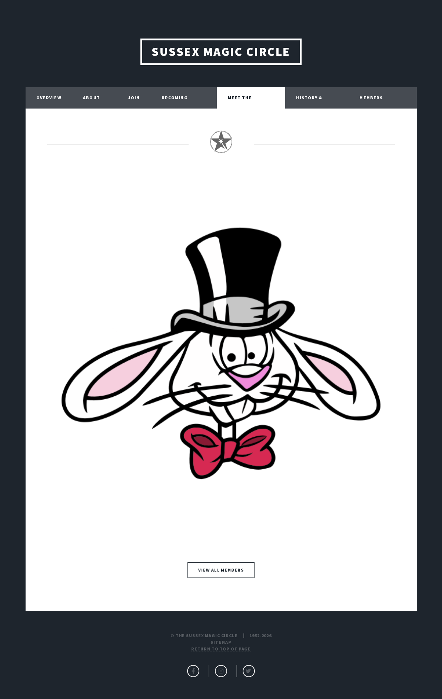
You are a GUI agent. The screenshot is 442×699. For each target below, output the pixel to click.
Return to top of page (221, 649)
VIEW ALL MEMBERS (220, 570)
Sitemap (220, 642)
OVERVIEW (49, 97)
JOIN (134, 97)
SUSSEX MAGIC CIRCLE (221, 51)
